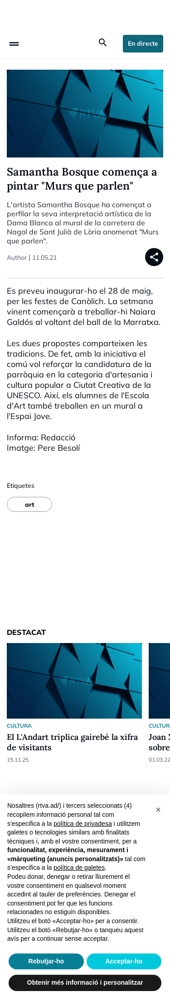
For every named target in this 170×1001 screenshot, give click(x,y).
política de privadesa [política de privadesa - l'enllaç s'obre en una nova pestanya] (82, 823)
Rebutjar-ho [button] (46, 961)
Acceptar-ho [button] (123, 961)
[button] (158, 808)
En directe (143, 43)
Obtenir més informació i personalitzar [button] (85, 982)
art (29, 504)
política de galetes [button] (79, 867)
